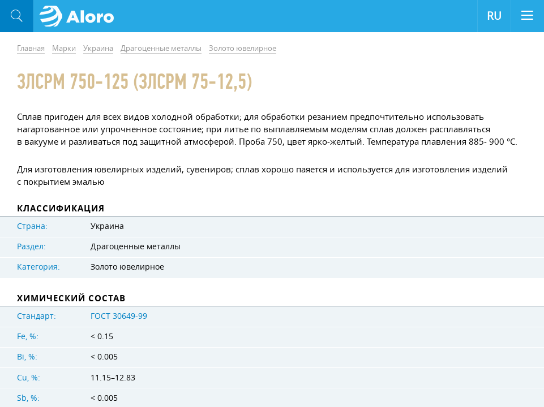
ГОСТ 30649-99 (119, 316)
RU (494, 15)
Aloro (80, 16)
